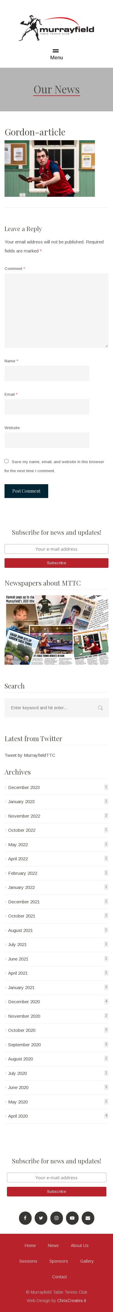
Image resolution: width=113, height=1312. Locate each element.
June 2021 (18, 958)
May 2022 (18, 844)
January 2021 (21, 987)
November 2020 (24, 1016)
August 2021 (20, 930)
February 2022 (22, 873)
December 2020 (24, 1001)
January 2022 (21, 887)
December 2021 (24, 901)
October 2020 (21, 1030)
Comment (15, 268)
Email (11, 394)
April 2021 (18, 973)
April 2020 (18, 1116)
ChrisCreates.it (71, 1300)
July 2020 (17, 1073)
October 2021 (21, 915)
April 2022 (18, 858)
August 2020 (20, 1058)
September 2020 (24, 1044)
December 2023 (24, 787)
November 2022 (24, 815)
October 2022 (21, 830)
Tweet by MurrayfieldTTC (30, 755)
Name (11, 361)
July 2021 (17, 944)
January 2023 (21, 801)
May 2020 (18, 1101)
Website (12, 427)
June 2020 (18, 1087)
